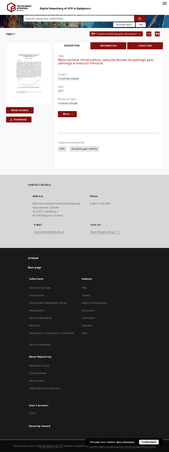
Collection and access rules (44, 388)
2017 (60, 91)
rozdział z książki (68, 103)
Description (88, 310)
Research (34, 325)
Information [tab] (108, 45)
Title (84, 287)
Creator (86, 295)
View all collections (40, 344)
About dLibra (36, 380)
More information (125, 442)
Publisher (87, 325)
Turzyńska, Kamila (68, 78)
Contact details (37, 373)
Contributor (88, 318)
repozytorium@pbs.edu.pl (49, 232)
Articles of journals (40, 287)
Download (17, 119)
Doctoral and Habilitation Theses (48, 303)
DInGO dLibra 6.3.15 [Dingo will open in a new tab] (50, 446)
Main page (34, 267)
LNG (62, 148)
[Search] (140, 18)
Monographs (36, 310)
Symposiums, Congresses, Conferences (51, 333)
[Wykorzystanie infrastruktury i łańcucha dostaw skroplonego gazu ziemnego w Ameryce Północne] (29, 73)
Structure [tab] (145, 45)
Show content (19, 110)
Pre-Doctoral (36, 295)
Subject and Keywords (94, 303)
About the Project (39, 365)
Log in (32, 413)
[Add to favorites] (149, 34)
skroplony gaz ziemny (84, 148)
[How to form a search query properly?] (141, 24)
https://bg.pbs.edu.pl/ (105, 232)
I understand (149, 442)
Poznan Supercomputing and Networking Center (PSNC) (122, 446)
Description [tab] (71, 45)
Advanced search (124, 24)
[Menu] (164, 3)
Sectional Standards (40, 318)
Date (84, 333)
